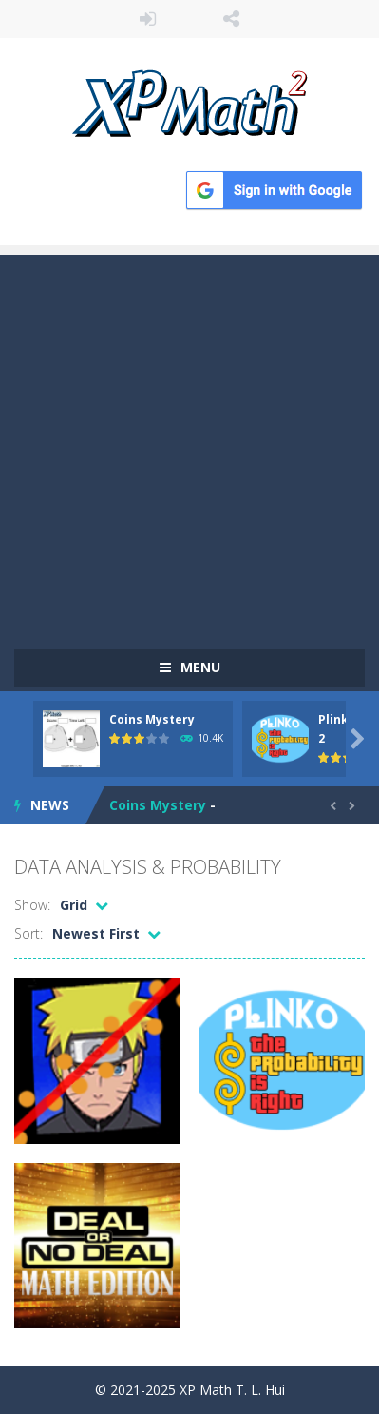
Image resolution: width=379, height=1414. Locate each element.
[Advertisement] (189, 444)
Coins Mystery (152, 719)
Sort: (28, 933)
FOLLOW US (231, 19)
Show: (32, 905)
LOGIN (147, 19)
